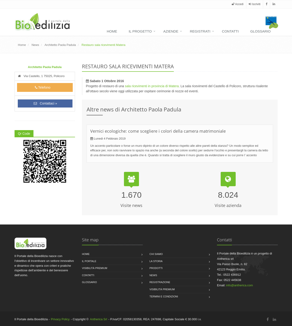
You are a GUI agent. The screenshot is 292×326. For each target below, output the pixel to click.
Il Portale (89, 261)
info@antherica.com (239, 285)
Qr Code (24, 133)
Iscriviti (254, 4)
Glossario (260, 31)
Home (112, 31)
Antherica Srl (98, 319)
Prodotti (156, 268)
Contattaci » (45, 103)
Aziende (170, 31)
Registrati (200, 31)
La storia (156, 261)
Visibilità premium (94, 268)
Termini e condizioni (164, 296)
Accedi (238, 4)
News (35, 45)
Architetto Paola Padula (60, 45)
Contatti (230, 31)
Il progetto (140, 31)
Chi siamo (156, 254)
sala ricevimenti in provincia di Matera (152, 86)
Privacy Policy (60, 319)
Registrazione (160, 282)
